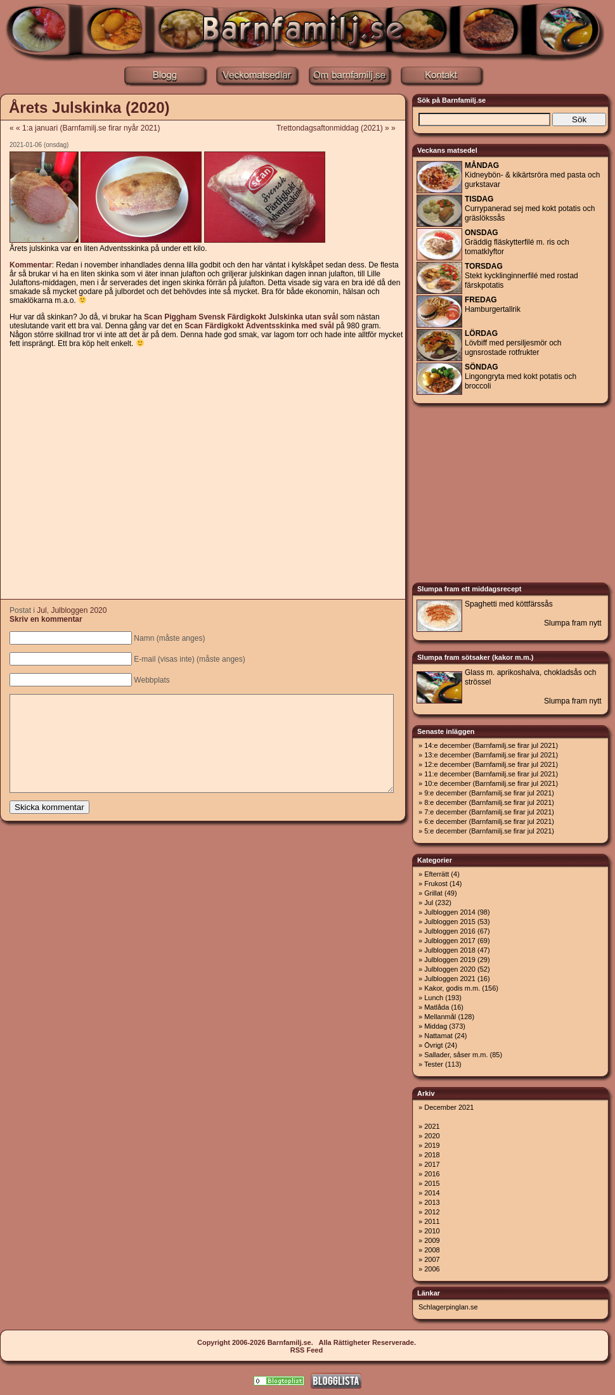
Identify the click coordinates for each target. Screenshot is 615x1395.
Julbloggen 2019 (450, 959)
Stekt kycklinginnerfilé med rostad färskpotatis (521, 276)
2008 (431, 1250)
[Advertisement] (119, 474)
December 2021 (449, 1107)
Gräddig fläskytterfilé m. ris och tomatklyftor (517, 242)
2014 (431, 1193)
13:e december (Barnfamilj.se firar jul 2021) (491, 755)
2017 (431, 1164)
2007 (431, 1259)
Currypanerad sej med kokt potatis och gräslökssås (530, 208)
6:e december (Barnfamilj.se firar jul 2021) (489, 821)
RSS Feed (306, 1350)
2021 (431, 1126)
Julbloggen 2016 (450, 931)
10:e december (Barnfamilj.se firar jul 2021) (491, 783)
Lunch (433, 997)
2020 (431, 1136)
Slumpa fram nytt (573, 623)
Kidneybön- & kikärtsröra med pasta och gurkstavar (532, 175)
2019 (431, 1145)
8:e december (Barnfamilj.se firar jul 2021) (489, 802)
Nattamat (438, 1035)
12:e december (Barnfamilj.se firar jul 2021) (491, 764)
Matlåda (436, 1007)
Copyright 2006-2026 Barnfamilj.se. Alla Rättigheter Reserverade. (306, 1342)
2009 (431, 1240)
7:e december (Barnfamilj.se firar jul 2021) (489, 812)
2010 (431, 1231)
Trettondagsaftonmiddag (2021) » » (340, 128)
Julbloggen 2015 (450, 921)
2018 (431, 1155)
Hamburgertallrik (493, 304)
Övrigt (433, 1045)
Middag (435, 1026)
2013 (431, 1202)
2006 (431, 1269)
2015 (431, 1183)
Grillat (433, 893)
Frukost (436, 883)
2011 (431, 1221)
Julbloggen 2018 (450, 950)
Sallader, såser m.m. (456, 1054)
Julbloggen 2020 (79, 610)
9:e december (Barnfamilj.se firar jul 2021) (489, 793)
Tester (433, 1064)
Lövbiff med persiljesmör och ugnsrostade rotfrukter (513, 343)
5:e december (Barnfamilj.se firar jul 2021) (489, 831)
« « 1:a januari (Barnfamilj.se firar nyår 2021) (85, 128)
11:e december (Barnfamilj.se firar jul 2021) (491, 774)
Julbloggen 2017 (450, 940)
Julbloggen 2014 (450, 912)
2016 (431, 1174)
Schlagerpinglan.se (448, 1307)
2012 (431, 1212)
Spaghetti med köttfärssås (509, 604)
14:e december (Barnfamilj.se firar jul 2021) (491, 745)
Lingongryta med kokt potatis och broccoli (520, 376)
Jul (41, 610)
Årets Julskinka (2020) (89, 107)
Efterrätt (436, 874)
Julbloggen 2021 (450, 978)
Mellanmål (440, 1016)
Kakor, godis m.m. (452, 988)
